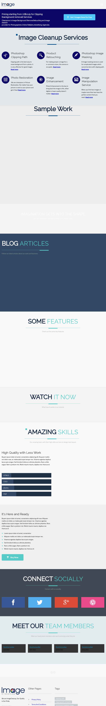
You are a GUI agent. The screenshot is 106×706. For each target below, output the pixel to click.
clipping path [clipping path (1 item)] (60, 651)
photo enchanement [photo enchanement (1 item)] (62, 676)
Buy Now (12, 509)
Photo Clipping (64, 701)
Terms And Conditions (39, 657)
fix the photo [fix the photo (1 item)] (60, 662)
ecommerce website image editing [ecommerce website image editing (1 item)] (65, 658)
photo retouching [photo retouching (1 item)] (61, 683)
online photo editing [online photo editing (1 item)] (62, 666)
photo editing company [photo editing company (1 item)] (63, 669)
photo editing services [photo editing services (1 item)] (63, 673)
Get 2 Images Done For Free (79, 17)
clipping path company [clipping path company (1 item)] (63, 654)
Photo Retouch (75, 701)
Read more (14, 69)
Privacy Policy (36, 652)
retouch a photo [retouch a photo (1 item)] (61, 686)
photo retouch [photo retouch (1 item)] (60, 679)
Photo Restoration (52, 701)
